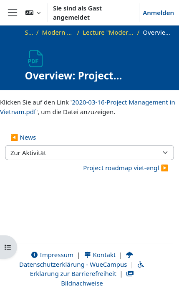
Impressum (51, 254)
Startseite (29, 32)
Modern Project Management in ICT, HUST (58, 32)
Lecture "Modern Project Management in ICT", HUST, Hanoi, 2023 (108, 32)
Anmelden (158, 12)
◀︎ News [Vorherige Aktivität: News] (23, 137)
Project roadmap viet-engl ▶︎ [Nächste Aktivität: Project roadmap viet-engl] (126, 167)
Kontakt (99, 254)
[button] (33, 12)
